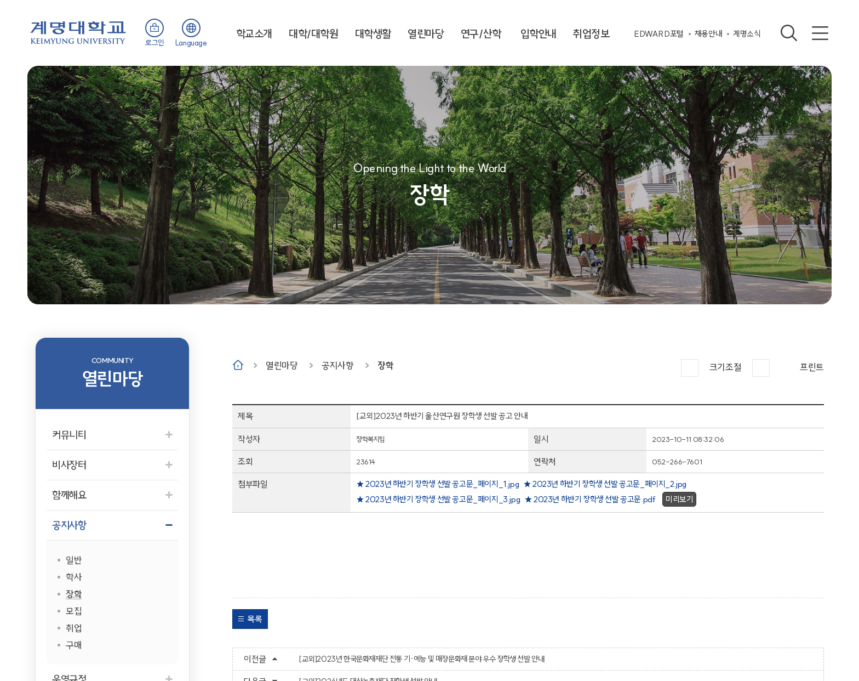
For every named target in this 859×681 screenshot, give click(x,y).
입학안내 (538, 34)
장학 (385, 365)
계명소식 (746, 34)
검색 (789, 33)
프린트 (812, 367)
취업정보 (591, 34)
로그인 (154, 43)
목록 (254, 619)
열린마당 (426, 34)
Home (238, 365)
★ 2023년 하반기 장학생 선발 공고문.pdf (590, 499)
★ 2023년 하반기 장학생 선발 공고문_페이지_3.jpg (438, 499)
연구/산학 (481, 34)
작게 (761, 368)
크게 (689, 368)
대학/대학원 (314, 34)
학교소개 (254, 34)
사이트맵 (820, 33)
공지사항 (337, 365)
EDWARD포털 (659, 34)
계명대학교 (78, 31)
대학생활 (373, 34)
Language (191, 43)
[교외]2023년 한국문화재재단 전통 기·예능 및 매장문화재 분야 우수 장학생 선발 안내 (421, 659)
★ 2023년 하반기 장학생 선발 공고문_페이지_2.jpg (604, 484)
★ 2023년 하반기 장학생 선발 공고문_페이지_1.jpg (437, 484)
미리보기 (679, 499)
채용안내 (708, 34)
